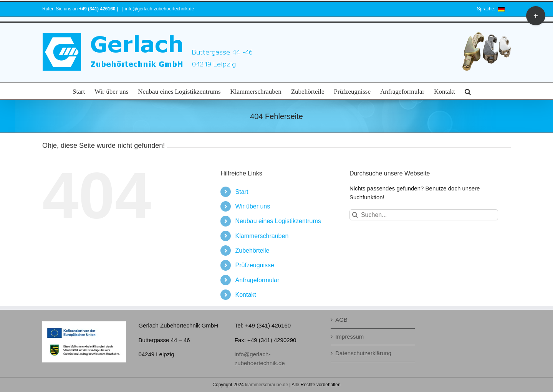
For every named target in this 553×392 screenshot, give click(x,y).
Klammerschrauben (262, 236)
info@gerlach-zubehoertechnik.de (159, 9)
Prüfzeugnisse (254, 265)
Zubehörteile (252, 250)
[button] (468, 91)
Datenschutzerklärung (363, 353)
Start (241, 192)
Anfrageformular (257, 280)
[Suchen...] (423, 214)
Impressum (349, 336)
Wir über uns (252, 206)
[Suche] (355, 214)
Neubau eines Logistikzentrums (278, 221)
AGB (341, 319)
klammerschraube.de (266, 384)
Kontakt (245, 294)
